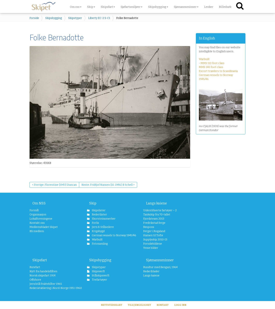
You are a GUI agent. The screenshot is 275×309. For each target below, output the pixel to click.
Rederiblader (151, 271)
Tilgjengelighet (139, 305)
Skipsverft (98, 271)
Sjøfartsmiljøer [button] (131, 7)
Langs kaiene (156, 203)
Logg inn (180, 305)
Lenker (208, 7)
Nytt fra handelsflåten (43, 271)
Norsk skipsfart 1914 (42, 275)
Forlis (95, 223)
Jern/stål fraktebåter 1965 (46, 284)
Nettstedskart (111, 305)
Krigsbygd (98, 231)
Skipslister (98, 210)
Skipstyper (75, 18)
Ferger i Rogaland (154, 231)
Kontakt (163, 305)
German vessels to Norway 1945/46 (111, 235)
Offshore (35, 279)
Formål (34, 210)
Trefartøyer (99, 279)
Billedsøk (225, 7)
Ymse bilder (150, 248)
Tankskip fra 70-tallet (156, 214)
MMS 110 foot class (212, 63)
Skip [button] (91, 7)
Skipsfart (39, 260)
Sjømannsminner (160, 260)
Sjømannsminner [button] (186, 7)
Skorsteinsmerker (103, 218)
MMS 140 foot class (211, 67)
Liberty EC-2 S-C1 (99, 18)
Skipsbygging (53, 18)
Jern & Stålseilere (102, 227)
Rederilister (99, 214)
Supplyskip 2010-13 (155, 239)
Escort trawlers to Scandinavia (218, 71)
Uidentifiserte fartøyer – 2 (160, 210)
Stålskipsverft (100, 275)
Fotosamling (99, 243)
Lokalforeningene (41, 218)
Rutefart (35, 267)
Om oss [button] (75, 7)
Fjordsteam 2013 (153, 218)
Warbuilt (204, 59)
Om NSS (39, 203)
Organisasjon (38, 214)
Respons (148, 227)
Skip (92, 203)
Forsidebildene (152, 243)
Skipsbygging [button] (158, 7)
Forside (34, 18)
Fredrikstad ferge (154, 223)
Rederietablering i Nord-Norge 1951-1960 (53, 288)
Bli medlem (37, 231)
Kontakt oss (37, 223)
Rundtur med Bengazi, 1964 (160, 267)
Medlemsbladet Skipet (44, 227)
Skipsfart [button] (108, 7)
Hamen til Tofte (153, 235)
